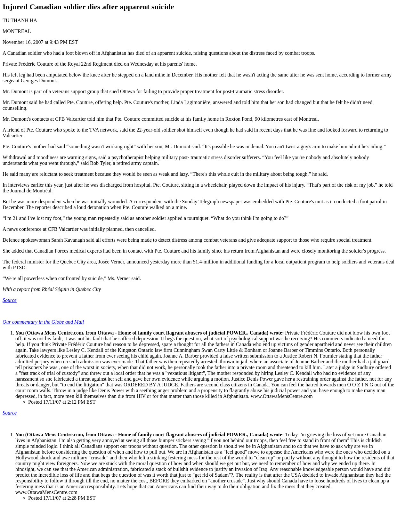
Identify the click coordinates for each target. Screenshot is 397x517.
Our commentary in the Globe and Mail (43, 322)
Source (10, 300)
